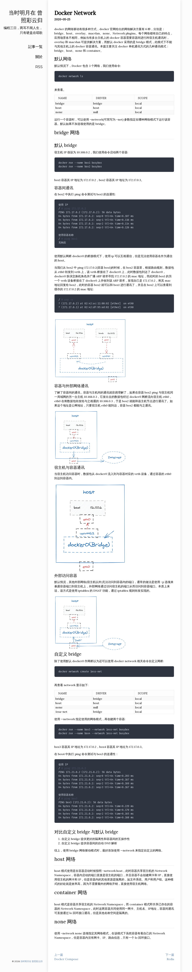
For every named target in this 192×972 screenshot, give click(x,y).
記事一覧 (35, 47)
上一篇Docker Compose (66, 957)
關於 (39, 57)
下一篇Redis (169, 957)
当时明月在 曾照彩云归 (31, 961)
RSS (39, 67)
